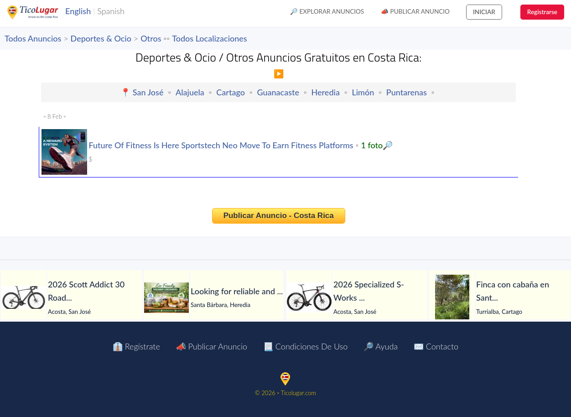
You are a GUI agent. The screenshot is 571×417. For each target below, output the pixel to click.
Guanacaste (278, 92)
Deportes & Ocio (101, 38)
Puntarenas (406, 92)
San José (148, 92)
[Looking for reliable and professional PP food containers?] (166, 297)
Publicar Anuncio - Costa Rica (278, 215)
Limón (363, 92)
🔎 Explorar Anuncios (327, 11)
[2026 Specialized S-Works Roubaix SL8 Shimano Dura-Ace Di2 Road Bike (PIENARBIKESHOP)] (309, 297)
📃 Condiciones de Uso (305, 346)
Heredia (325, 92)
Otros (150, 38)
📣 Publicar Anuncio (415, 11)
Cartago (230, 92)
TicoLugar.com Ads (42, 12)
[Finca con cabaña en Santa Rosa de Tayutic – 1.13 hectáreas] (452, 297)
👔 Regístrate (136, 346)
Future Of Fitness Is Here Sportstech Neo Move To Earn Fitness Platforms (220, 145)
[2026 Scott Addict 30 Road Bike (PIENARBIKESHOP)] (23, 297)
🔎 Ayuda (380, 346)
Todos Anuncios (33, 38)
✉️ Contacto (436, 346)
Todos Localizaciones (209, 38)
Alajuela (190, 92)
